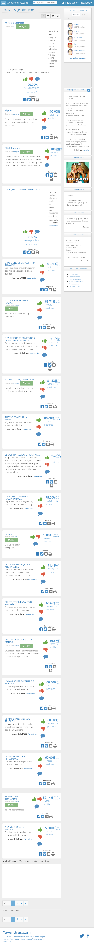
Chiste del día (78, 189)
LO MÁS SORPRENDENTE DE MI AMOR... (19, 682)
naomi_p (86, 150)
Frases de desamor (76, 281)
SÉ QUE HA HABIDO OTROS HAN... (22, 454)
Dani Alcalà (28, 508)
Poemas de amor (75, 279)
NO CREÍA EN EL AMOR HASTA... (16, 301)
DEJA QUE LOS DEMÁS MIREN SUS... (23, 189)
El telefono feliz (13, 148)
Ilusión (8, 534)
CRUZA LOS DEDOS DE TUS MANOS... (18, 641)
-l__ (14, 26)
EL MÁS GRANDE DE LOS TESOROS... (17, 720)
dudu (15, 536)
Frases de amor (74, 284)
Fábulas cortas (74, 286)
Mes (83, 14)
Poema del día (78, 234)
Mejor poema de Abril (76, 89)
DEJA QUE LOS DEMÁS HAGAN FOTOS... (16, 497)
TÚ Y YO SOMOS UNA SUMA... (16, 418)
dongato (16, 114)
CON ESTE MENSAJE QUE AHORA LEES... (17, 565)
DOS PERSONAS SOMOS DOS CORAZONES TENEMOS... (20, 339)
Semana (76, 14)
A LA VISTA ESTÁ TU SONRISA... (14, 828)
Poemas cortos (74, 277)
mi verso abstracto (14, 22)
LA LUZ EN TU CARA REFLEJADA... (15, 757)
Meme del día (78, 157)
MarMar (16, 305)
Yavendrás (53, 225)
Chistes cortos (74, 274)
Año (69, 18)
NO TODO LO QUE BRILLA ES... (20, 379)
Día (69, 14)
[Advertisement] (25, 48)
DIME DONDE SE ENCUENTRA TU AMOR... (20, 264)
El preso (9, 110)
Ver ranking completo (78, 58)
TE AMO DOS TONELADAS (11, 797)
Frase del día (78, 212)
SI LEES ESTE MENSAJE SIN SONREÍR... (18, 603)
